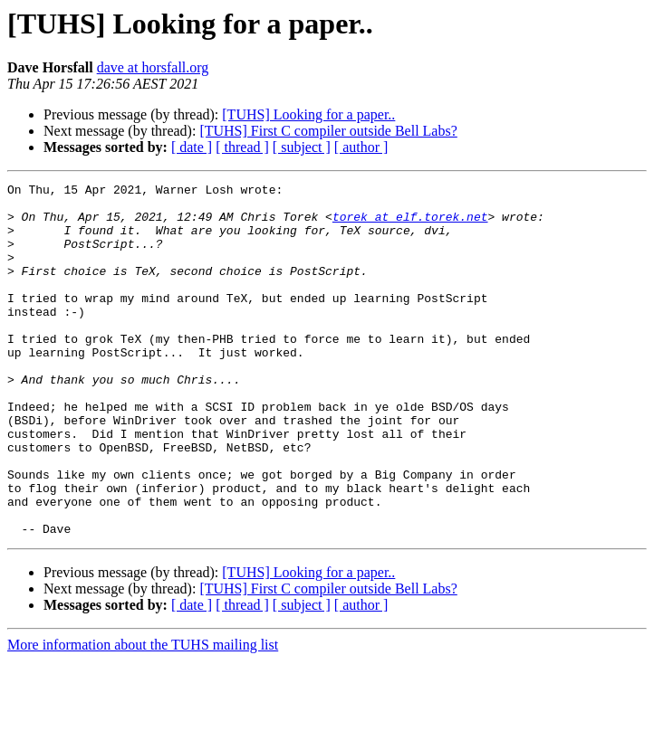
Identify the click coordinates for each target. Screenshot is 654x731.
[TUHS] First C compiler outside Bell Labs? (328, 130)
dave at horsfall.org (153, 67)
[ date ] (191, 147)
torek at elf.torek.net (410, 224)
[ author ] (361, 147)
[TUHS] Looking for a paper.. (308, 114)
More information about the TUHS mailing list (142, 715)
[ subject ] (302, 147)
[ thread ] (242, 147)
